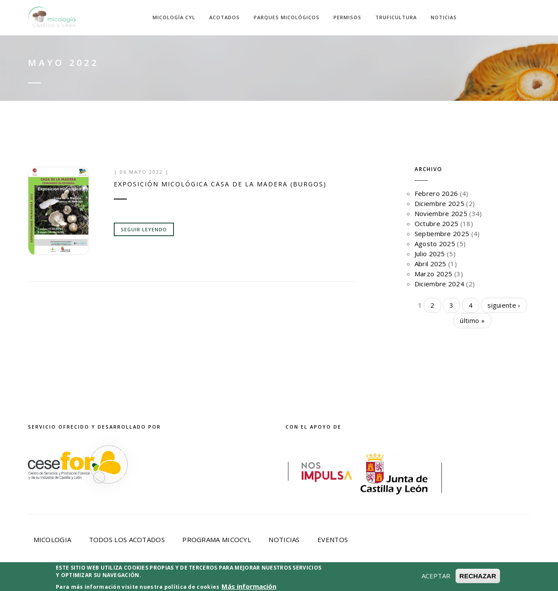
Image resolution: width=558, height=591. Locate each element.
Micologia (52, 539)
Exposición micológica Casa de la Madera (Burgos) (220, 184)
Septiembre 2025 (442, 233)
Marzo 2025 (434, 273)
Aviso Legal (140, 578)
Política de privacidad (216, 578)
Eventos (332, 539)
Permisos (347, 17)
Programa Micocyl (216, 539)
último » (472, 320)
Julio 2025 (430, 253)
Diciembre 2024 (439, 283)
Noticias (444, 17)
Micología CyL (174, 17)
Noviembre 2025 (441, 213)
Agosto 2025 (435, 243)
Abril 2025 (430, 263)
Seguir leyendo (144, 229)
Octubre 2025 (437, 223)
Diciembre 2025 (439, 203)
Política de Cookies (309, 578)
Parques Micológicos (287, 17)
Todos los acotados (127, 539)
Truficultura (396, 17)
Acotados (224, 17)
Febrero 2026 (436, 193)
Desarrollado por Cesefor (413, 578)
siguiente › (503, 305)
